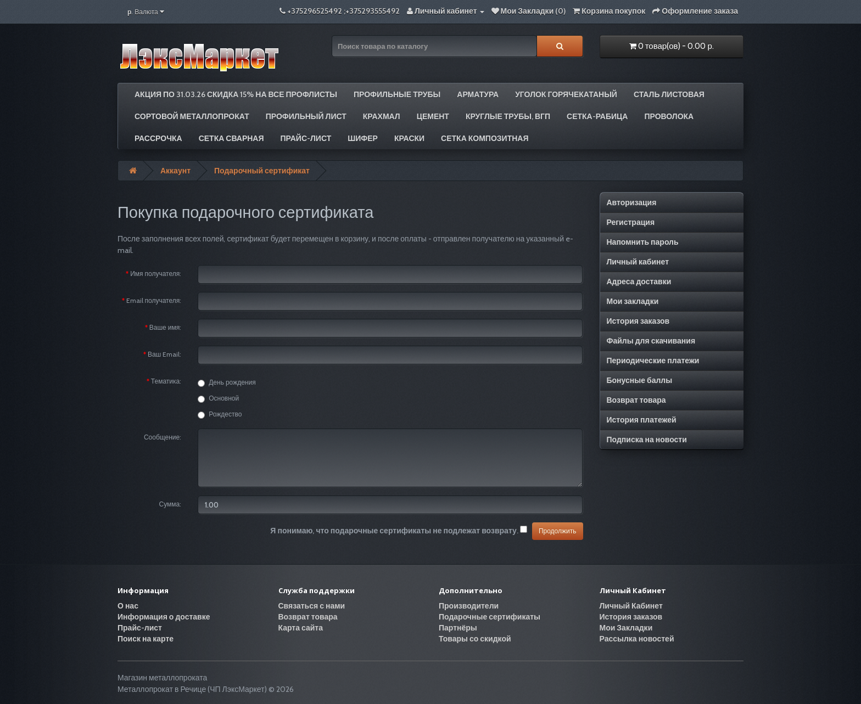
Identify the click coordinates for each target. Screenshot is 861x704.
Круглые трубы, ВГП (508, 116)
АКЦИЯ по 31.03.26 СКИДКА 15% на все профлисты (236, 94)
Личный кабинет (638, 262)
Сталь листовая (669, 94)
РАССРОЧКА (158, 138)
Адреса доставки (639, 281)
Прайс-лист (306, 138)
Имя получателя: (155, 273)
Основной (218, 398)
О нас (128, 606)
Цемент (433, 116)
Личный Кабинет (631, 606)
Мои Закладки (626, 628)
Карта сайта (300, 628)
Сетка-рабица (597, 116)
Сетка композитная (484, 138)
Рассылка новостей (637, 639)
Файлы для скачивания (651, 341)
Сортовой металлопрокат (192, 116)
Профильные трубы (397, 94)
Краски (409, 138)
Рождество (220, 414)
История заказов (638, 321)
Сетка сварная (231, 138)
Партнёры (458, 628)
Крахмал (381, 116)
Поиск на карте (146, 639)
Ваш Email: (164, 354)
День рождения (226, 382)
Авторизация (632, 202)
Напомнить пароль (643, 242)
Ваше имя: (165, 327)
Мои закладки (633, 301)
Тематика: (166, 381)
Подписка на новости (647, 439)
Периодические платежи (653, 360)
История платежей (642, 420)
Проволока (669, 116)
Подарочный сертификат (262, 171)
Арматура (478, 94)
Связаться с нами (311, 606)
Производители (469, 606)
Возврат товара (636, 400)
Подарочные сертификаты (489, 617)
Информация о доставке (164, 617)
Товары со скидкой (475, 639)
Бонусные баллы (640, 380)
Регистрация (631, 222)
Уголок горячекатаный (566, 94)
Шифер (363, 138)
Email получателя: (154, 300)
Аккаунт (175, 171)
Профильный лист (306, 116)
